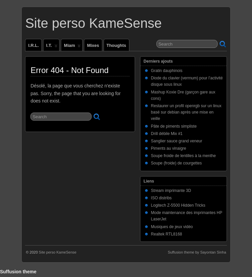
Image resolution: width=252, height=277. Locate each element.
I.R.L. (33, 45)
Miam (72, 47)
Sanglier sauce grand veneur (176, 141)
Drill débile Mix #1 (167, 133)
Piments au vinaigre (168, 148)
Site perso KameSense (93, 23)
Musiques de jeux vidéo (172, 226)
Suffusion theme (18, 271)
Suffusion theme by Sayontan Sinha (197, 252)
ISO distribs (161, 198)
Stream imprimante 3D (171, 190)
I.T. (51, 47)
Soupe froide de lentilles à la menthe (183, 155)
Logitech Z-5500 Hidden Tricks (178, 205)
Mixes (93, 45)
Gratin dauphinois (166, 70)
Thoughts (116, 45)
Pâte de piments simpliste (174, 126)
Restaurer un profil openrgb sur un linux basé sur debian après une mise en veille (186, 112)
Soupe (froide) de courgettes (176, 163)
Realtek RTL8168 (166, 234)
